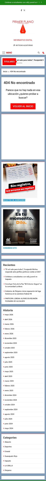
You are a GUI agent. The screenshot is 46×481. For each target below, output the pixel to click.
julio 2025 (8, 362)
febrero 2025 (9, 386)
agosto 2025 (9, 357)
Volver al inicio (23, 106)
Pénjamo (8, 470)
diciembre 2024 (10, 395)
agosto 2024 (9, 414)
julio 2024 (8, 419)
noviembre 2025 (11, 343)
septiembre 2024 (11, 409)
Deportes (8, 447)
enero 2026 (9, 334)
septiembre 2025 (11, 353)
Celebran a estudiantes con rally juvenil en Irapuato (21, 2)
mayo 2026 (9, 315)
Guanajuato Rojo (11, 456)
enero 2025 (9, 390)
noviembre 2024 (11, 400)
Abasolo (8, 442)
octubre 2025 (10, 348)
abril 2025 (8, 376)
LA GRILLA (9, 466)
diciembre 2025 (10, 338)
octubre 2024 (10, 405)
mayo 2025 (9, 372)
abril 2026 (8, 319)
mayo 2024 (9, 428)
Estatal (7, 451)
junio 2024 (9, 424)
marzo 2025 (9, 381)
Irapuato (8, 461)
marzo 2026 (9, 324)
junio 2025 (9, 367)
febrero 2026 (9, 329)
